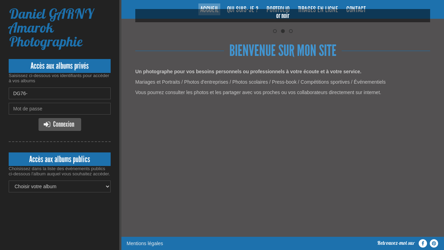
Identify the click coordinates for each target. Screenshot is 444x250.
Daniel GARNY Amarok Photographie (51, 27)
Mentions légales (145, 127)
